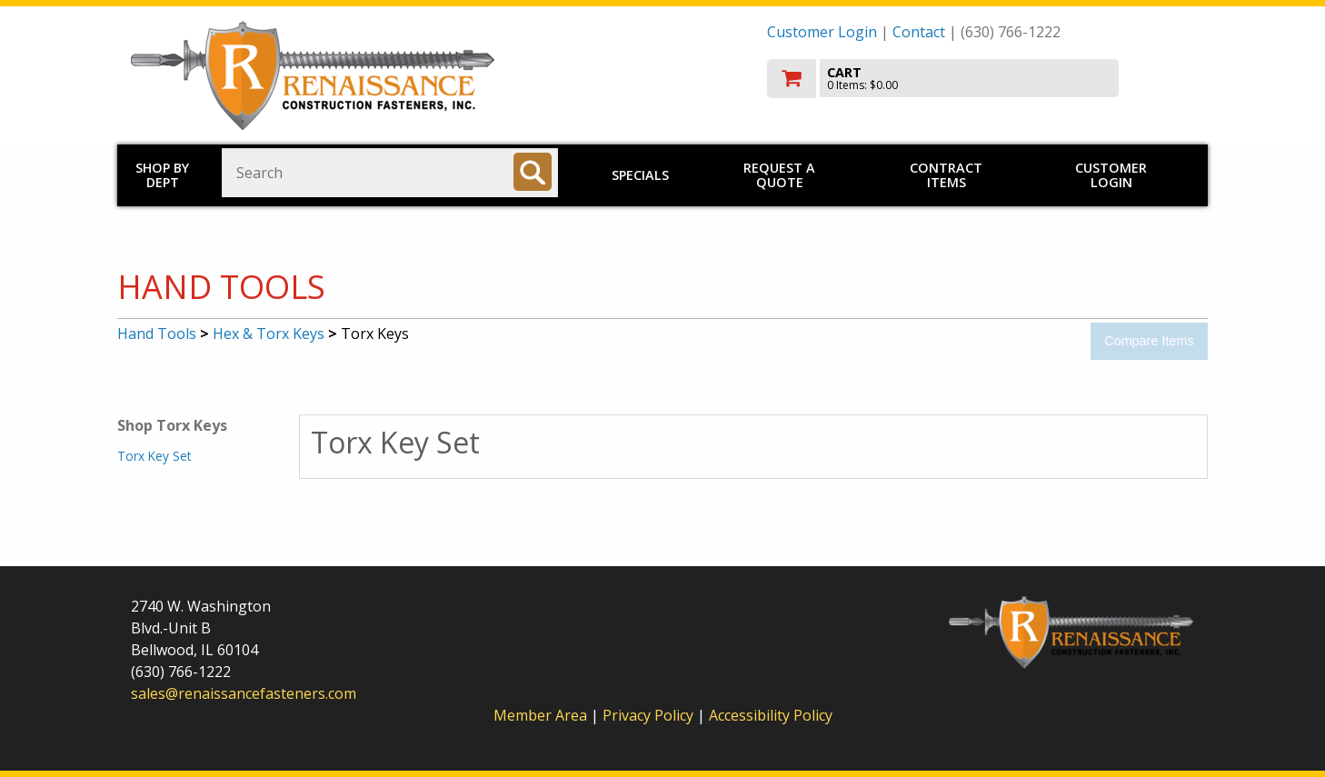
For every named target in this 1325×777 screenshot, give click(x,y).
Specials (640, 175)
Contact (918, 32)
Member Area (540, 715)
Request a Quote (779, 175)
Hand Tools (156, 334)
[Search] (532, 172)
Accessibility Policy (770, 715)
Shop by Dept (162, 175)
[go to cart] (980, 78)
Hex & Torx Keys (268, 334)
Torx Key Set (154, 455)
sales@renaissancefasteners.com (243, 693)
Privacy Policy (650, 715)
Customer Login (822, 32)
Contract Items (946, 175)
